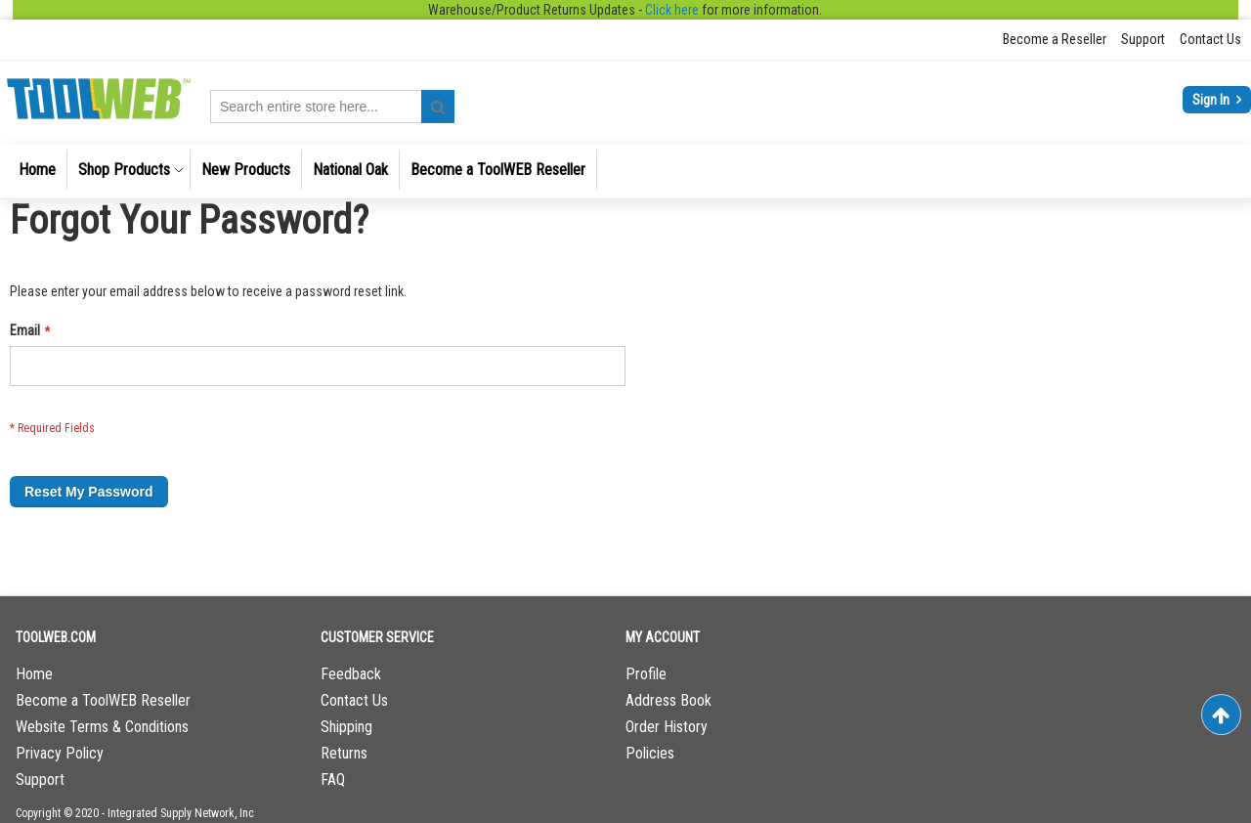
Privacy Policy (60, 753)
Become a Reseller (1054, 39)
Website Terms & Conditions (102, 726)
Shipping (346, 726)
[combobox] (332, 106)
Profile (646, 674)
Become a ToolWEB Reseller (103, 700)
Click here (672, 10)
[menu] (625, 171)
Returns (344, 753)
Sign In (1212, 100)
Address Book (669, 700)
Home (34, 674)
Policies (650, 753)
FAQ (333, 779)
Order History (667, 726)
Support (1143, 39)
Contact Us (1210, 39)
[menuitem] (37, 170)
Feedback (351, 674)
